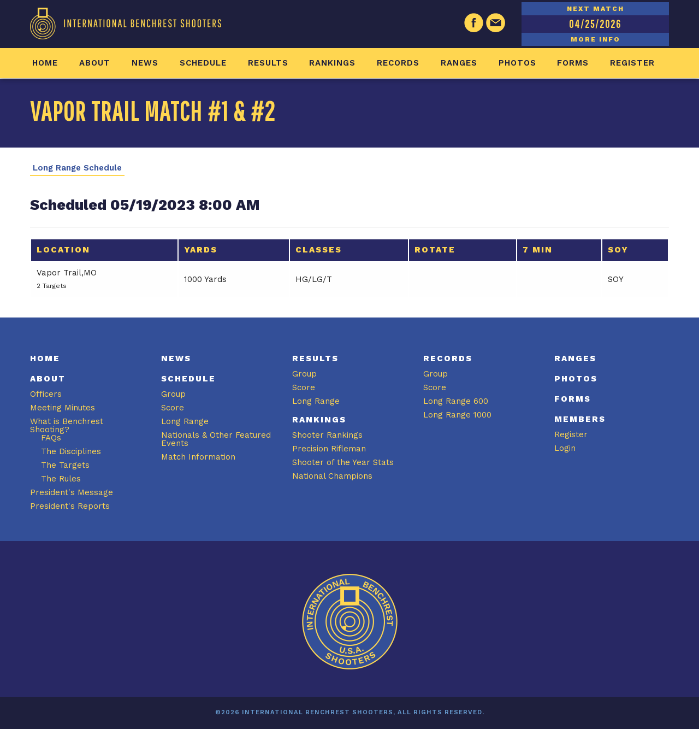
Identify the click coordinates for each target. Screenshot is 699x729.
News (145, 63)
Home (45, 63)
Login (565, 448)
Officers (46, 394)
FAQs (51, 438)
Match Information (198, 457)
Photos (517, 63)
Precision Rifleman (329, 449)
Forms (573, 63)
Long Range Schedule (77, 168)
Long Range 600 (455, 401)
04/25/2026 (595, 23)
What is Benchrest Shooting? (66, 425)
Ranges (459, 63)
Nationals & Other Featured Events (216, 439)
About (94, 63)
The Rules (61, 479)
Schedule (203, 63)
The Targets (65, 465)
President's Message (71, 492)
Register (632, 63)
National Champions (332, 476)
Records (398, 63)
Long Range (185, 421)
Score (172, 408)
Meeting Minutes (62, 408)
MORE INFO (595, 39)
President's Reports (70, 506)
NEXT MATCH (595, 9)
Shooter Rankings (327, 435)
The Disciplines (71, 451)
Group (173, 394)
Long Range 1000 (457, 415)
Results (268, 63)
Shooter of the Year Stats (343, 462)
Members (580, 419)
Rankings (332, 63)
